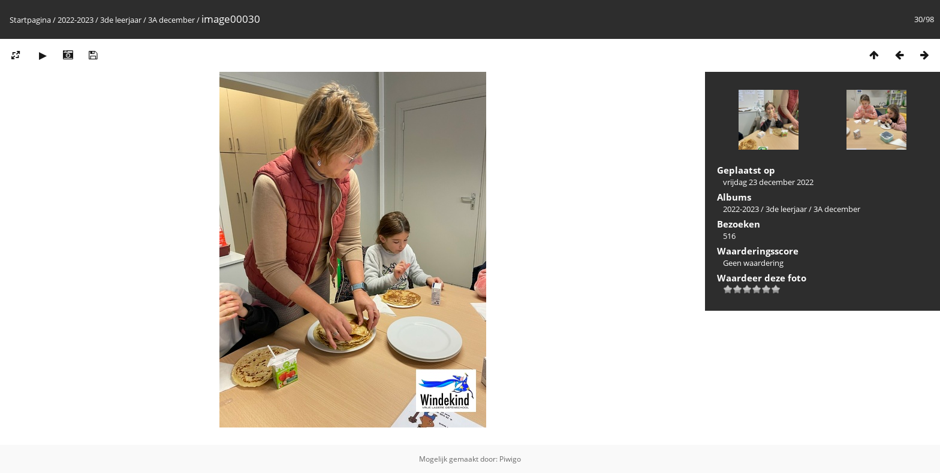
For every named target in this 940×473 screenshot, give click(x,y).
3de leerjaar (120, 19)
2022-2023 (76, 19)
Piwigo (510, 459)
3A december (171, 19)
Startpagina (30, 19)
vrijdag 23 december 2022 (768, 182)
